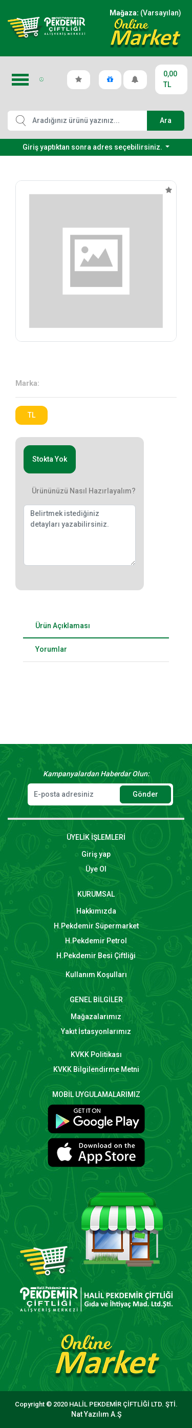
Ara (166, 120)
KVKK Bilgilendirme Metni (96, 1069)
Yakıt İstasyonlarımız (96, 1031)
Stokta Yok (49, 459)
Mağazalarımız (96, 1016)
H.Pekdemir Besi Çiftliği (96, 955)
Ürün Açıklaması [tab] (62, 626)
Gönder (145, 794)
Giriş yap (96, 854)
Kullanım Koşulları (96, 974)
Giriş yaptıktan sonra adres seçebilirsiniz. (93, 147)
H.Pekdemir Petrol (96, 941)
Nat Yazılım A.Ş (96, 1414)
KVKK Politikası (96, 1054)
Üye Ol (96, 869)
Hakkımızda (96, 911)
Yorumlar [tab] (51, 649)
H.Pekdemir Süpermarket (96, 926)
